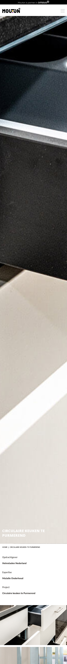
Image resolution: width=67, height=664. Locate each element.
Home (4, 547)
